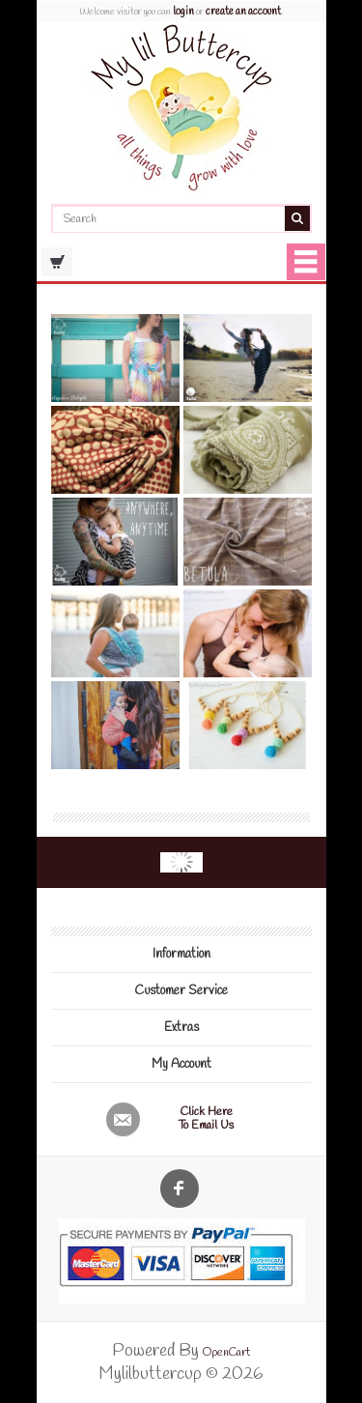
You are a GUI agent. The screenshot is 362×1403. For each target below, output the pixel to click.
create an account (243, 11)
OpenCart (226, 1352)
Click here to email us (206, 1119)
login (183, 11)
